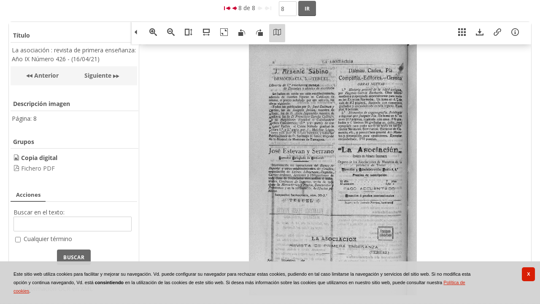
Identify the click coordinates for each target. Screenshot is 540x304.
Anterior (45, 75)
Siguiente (98, 75)
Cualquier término (48, 239)
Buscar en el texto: (39, 212)
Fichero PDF (38, 168)
